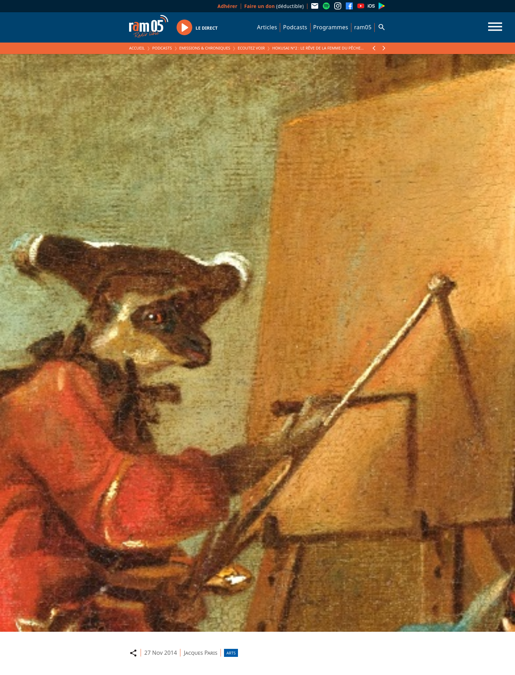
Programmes (330, 27)
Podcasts (295, 27)
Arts (231, 652)
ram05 (363, 27)
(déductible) (274, 6)
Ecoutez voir (251, 48)
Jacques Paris (200, 653)
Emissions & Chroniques (204, 48)
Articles (267, 27)
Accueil (137, 48)
